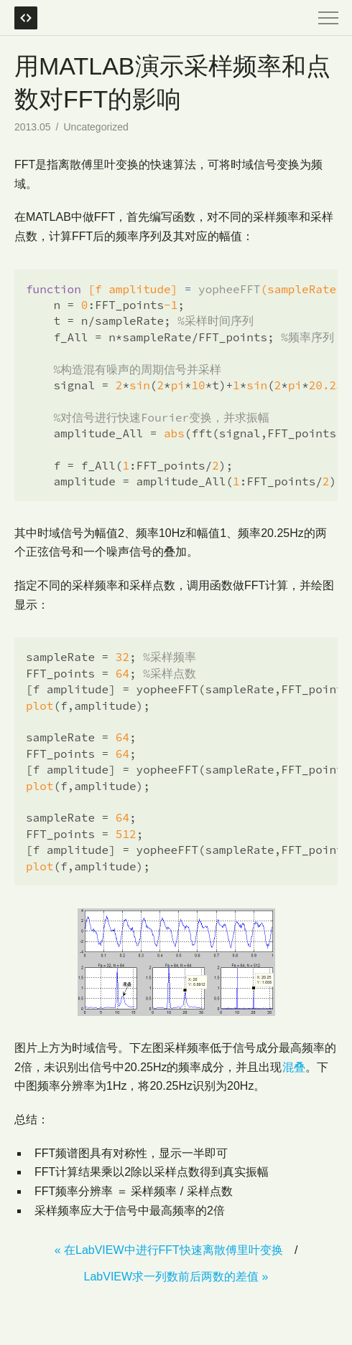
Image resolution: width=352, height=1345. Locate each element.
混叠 (293, 1067)
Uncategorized (96, 127)
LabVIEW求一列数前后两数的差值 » (176, 1276)
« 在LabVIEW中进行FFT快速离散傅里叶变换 (169, 1250)
